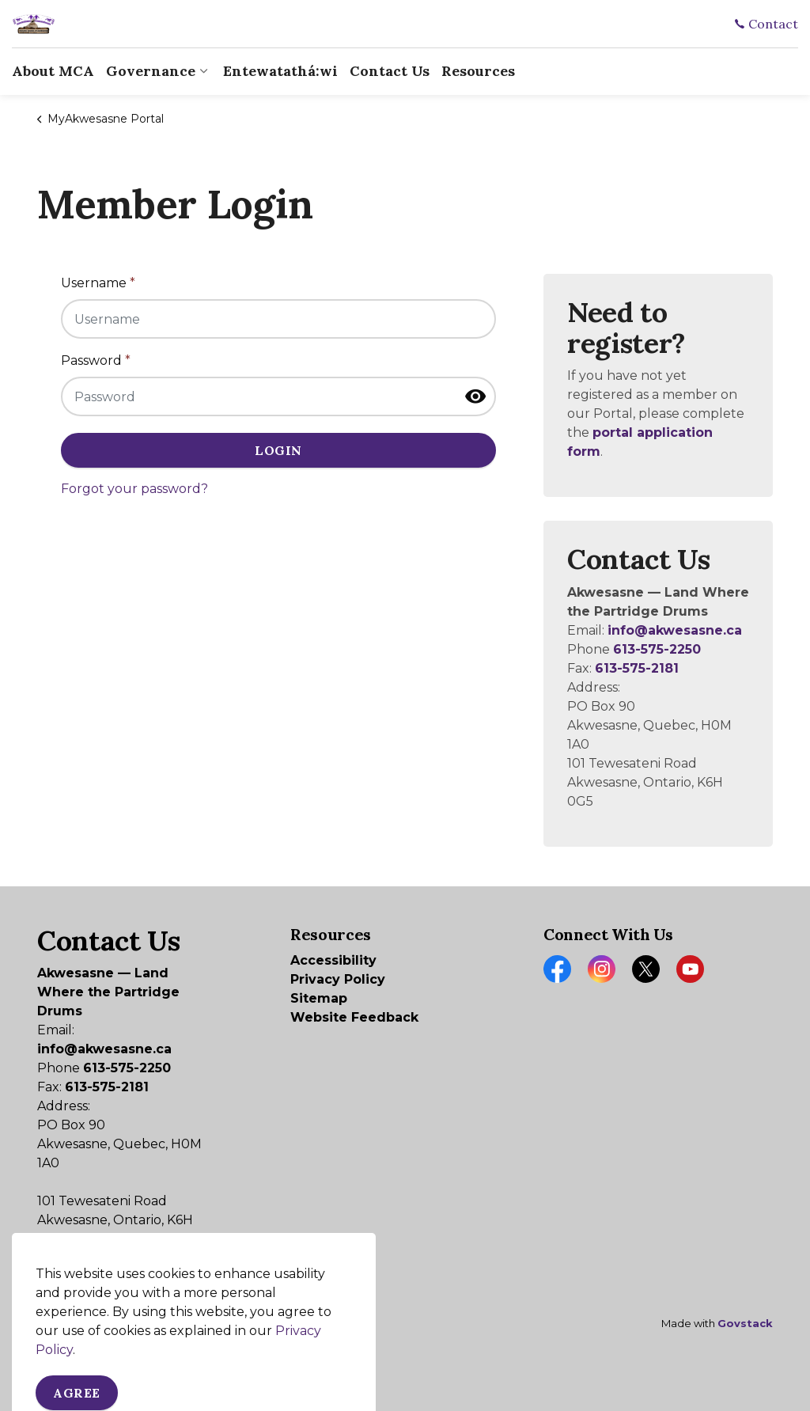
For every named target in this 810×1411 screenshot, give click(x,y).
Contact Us (390, 71)
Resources (478, 71)
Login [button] (278, 450)
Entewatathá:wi (280, 71)
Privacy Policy (337, 979)
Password (96, 360)
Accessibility (333, 960)
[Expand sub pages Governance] (203, 71)
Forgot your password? (134, 488)
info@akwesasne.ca (675, 630)
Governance (150, 71)
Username (98, 282)
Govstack (745, 1323)
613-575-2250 (657, 649)
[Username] (278, 319)
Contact (766, 24)
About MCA (53, 71)
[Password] (278, 396)
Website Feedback (354, 1017)
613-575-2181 (637, 668)
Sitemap (318, 998)
